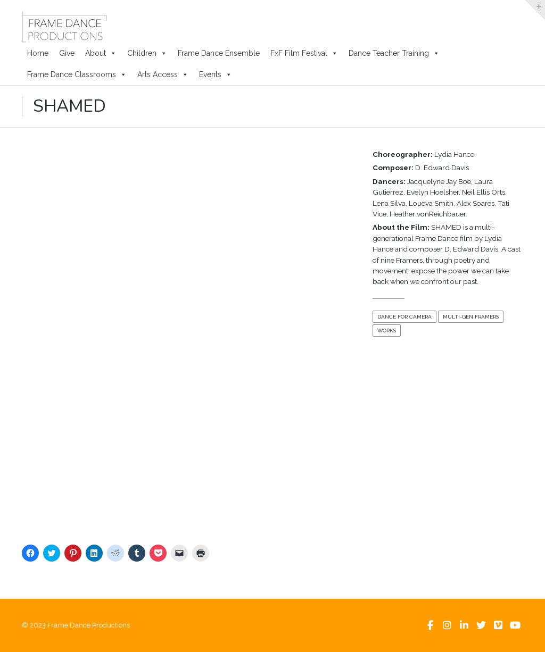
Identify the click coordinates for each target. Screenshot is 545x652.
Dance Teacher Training (394, 53)
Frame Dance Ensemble (219, 53)
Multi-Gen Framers (471, 317)
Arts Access (162, 74)
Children (147, 53)
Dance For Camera (404, 317)
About (101, 53)
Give (67, 53)
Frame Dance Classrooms (77, 74)
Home (37, 53)
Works (386, 330)
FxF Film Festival (304, 53)
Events (215, 74)
